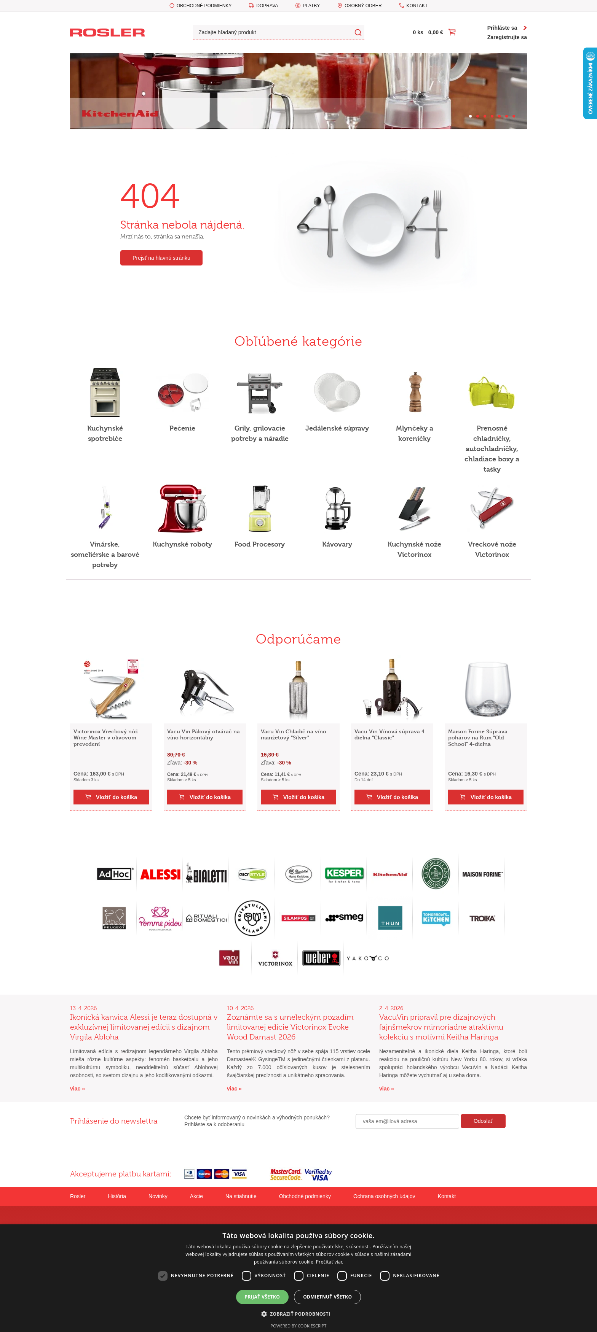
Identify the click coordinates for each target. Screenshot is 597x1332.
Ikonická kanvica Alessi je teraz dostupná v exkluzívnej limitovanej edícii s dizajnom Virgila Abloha (143, 1027)
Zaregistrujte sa (507, 37)
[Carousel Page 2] (477, 116)
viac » (77, 1089)
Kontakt (417, 5)
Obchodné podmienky (204, 5)
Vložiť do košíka (116, 797)
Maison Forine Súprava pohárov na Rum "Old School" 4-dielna (478, 737)
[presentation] (413, 1145)
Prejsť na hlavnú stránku (161, 258)
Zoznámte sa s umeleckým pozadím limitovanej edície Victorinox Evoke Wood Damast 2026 (290, 1027)
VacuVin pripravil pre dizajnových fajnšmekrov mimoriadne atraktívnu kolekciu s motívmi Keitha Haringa (441, 1027)
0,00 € (435, 32)
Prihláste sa (502, 28)
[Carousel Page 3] (485, 116)
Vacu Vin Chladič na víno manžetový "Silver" (293, 734)
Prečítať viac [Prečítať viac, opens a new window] (329, 1262)
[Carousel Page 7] (513, 116)
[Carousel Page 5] (499, 116)
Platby (311, 5)
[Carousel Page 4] (492, 116)
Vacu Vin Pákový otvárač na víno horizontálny (203, 734)
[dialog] (298, 1278)
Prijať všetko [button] (262, 1297)
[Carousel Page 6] (506, 116)
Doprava (267, 5)
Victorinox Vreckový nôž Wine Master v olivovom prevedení (105, 737)
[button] (298, 1314)
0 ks (418, 32)
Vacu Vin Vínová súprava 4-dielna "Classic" (390, 734)
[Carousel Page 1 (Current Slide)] (470, 116)
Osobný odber (363, 5)
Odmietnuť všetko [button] (327, 1297)
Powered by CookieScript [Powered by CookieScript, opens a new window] (299, 1326)
